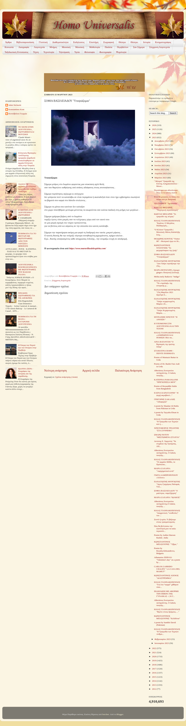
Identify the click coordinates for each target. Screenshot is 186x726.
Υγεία (77, 52)
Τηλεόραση (64, 52)
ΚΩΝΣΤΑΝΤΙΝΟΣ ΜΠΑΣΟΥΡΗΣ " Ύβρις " (166, 543)
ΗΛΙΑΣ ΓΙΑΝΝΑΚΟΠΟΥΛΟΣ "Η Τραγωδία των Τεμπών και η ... (167, 421)
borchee (105, 714)
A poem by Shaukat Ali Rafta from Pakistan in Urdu (166, 407)
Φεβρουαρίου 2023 (163, 639)
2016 (154, 673)
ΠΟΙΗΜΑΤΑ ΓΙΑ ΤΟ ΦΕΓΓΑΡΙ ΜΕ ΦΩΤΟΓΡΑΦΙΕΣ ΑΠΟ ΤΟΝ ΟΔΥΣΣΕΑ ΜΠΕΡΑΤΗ (27, 239)
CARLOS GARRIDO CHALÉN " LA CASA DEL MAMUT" (167, 569)
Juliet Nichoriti (15, 105)
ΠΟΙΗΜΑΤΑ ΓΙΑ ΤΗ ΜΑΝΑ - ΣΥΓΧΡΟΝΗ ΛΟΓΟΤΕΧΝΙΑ (27, 320)
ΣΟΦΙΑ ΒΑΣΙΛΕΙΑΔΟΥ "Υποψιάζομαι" (164, 255)
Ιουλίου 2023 (160, 161)
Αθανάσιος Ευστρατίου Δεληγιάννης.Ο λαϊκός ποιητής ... (164, 503)
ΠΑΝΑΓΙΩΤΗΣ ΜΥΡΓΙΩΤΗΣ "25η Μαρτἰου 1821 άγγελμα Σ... (167, 292)
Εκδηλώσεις (78, 42)
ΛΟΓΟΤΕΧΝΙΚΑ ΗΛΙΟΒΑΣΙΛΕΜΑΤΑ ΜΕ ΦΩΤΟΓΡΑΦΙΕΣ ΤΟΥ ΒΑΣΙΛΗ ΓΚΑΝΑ (27, 269)
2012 (154, 689)
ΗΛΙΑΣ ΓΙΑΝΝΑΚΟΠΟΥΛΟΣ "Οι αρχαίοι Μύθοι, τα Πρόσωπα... (167, 462)
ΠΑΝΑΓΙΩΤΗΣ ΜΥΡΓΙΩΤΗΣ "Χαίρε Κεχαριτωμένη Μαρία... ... (167, 310)
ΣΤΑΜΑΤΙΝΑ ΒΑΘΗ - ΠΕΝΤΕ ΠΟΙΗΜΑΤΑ (164, 352)
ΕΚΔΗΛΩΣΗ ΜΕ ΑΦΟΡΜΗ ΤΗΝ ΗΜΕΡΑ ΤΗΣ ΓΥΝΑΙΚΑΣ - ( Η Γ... (166, 593)
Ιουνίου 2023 (160, 165)
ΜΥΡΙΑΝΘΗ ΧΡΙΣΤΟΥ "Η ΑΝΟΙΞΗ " (165, 318)
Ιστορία (146, 42)
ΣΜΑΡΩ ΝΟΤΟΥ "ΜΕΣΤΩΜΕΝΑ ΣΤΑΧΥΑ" (167, 436)
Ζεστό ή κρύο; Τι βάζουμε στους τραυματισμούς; (165, 520)
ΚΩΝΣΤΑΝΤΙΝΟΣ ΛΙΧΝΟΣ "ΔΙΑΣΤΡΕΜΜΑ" (166, 576)
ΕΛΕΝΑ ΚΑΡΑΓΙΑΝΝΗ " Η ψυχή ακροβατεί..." (166, 394)
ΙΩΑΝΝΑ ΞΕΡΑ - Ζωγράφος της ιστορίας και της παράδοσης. (25, 372)
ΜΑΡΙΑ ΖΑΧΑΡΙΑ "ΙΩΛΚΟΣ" (167, 497)
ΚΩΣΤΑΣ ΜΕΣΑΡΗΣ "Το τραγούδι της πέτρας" (165, 215)
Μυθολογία (94, 47)
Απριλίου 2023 (161, 173)
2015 (154, 677)
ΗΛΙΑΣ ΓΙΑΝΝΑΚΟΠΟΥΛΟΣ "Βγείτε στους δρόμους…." (167, 610)
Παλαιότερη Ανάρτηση (128, 370)
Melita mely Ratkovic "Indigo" (167, 276)
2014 (154, 681)
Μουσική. (80, 47)
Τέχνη (36, 52)
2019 (154, 660)
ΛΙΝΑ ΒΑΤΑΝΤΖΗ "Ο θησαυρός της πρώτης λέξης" (164, 344)
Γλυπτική (43, 42)
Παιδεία (108, 47)
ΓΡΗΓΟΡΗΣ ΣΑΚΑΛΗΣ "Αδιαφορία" (164, 400)
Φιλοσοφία (89, 52)
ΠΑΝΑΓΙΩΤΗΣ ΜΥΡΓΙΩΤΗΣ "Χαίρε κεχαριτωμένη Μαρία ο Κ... (167, 301)
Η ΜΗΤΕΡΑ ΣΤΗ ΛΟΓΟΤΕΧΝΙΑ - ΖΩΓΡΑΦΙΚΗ (25, 212)
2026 (154, 125)
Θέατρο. (134, 42)
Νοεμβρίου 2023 (162, 145)
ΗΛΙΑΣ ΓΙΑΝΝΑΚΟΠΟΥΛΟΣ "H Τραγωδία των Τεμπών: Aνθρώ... (167, 631)
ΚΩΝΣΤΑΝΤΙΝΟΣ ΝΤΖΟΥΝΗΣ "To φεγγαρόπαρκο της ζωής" (165, 247)
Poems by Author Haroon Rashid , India (164, 536)
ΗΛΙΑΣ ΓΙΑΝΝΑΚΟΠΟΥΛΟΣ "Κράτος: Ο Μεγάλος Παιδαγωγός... (167, 223)
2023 (154, 137)
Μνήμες (53, 47)
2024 (154, 133)
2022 (154, 648)
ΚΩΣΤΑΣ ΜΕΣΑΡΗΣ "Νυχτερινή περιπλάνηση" (166, 208)
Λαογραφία (23, 47)
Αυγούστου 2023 (162, 157)
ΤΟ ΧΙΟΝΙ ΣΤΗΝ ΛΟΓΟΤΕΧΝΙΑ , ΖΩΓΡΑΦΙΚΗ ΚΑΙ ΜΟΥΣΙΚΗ (26, 131)
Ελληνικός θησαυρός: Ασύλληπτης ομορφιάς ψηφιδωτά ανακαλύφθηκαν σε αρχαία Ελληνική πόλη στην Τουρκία (27, 159)
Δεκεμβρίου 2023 (162, 141)
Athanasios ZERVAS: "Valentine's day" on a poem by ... (167, 559)
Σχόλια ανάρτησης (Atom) (66, 377)
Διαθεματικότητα (60, 42)
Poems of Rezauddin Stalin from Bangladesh (165, 387)
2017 (154, 669)
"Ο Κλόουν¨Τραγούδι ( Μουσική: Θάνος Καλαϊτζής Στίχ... (167, 232)
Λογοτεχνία (39, 47)
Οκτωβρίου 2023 (162, 149)
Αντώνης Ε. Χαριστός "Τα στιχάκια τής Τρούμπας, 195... (165, 443)
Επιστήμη (93, 42)
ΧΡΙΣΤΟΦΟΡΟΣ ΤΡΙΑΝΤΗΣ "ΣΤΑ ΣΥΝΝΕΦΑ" (166, 429)
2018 (154, 665)
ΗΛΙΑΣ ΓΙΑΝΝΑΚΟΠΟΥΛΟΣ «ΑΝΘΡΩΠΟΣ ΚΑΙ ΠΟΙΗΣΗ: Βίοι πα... (167, 335)
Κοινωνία (9, 47)
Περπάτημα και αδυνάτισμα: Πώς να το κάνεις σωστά (166, 191)
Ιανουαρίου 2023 (162, 643)
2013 (154, 685)
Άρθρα (8, 42)
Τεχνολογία (48, 52)
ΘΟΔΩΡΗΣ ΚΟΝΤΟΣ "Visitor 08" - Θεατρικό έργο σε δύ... (167, 240)
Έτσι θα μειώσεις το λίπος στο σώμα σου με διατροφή (166, 198)
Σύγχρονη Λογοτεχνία (159, 47)
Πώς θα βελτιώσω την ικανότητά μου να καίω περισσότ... (165, 528)
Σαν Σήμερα (138, 47)
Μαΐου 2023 (160, 169)
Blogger (120, 714)
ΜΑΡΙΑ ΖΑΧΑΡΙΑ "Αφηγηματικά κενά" (164, 469)
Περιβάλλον (122, 47)
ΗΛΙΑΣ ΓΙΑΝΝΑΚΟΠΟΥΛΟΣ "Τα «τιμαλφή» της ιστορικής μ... (167, 283)
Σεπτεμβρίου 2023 (162, 153)
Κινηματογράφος (163, 42)
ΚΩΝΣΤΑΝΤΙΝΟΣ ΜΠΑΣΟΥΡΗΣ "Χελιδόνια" (167, 617)
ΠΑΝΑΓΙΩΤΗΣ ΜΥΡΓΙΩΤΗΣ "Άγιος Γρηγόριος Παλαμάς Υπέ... (167, 484)
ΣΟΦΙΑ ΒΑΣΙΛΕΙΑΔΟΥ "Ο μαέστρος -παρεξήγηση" (166, 492)
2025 (154, 129)
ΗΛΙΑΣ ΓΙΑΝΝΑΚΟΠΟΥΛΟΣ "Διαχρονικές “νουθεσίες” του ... (167, 513)
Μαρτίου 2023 (161, 177)
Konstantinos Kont (16, 109)
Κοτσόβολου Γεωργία (18, 113)
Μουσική (66, 47)
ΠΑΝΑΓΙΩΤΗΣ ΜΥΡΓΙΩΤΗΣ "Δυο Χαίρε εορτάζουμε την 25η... (167, 263)
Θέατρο (122, 42)
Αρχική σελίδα (91, 370)
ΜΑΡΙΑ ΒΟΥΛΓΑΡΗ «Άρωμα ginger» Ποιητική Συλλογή (166, 271)
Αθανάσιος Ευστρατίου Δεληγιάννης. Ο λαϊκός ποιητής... (165, 373)
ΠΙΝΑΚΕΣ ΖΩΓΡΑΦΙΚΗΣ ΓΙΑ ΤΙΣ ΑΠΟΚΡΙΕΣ (26, 295)
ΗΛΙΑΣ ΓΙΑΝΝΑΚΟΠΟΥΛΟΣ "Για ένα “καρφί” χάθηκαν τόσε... (167, 584)
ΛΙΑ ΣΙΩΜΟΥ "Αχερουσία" (166, 203)
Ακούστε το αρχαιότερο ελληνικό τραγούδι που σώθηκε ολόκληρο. (27, 188)
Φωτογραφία (105, 52)
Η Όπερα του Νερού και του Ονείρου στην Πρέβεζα (27, 347)
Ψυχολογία (121, 52)
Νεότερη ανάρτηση (55, 370)
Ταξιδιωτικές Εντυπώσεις (16, 52)
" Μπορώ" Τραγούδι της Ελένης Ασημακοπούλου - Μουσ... (166, 183)
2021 (154, 652)
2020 (154, 656)
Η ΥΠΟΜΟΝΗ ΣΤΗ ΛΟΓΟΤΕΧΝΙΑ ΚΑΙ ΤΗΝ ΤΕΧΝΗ (166, 326)
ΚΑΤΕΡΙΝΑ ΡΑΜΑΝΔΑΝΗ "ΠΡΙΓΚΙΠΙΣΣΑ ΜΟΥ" (166, 380)
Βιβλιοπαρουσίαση (25, 42)
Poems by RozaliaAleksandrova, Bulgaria (164, 550)
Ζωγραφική (108, 42)
